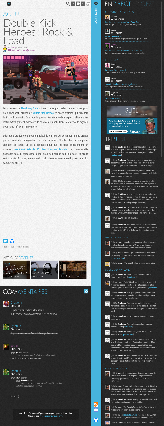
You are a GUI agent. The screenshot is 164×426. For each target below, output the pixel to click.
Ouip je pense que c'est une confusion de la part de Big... (125, 53)
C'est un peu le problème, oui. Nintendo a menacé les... (125, 86)
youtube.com (117, 155)
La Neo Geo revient (113, 36)
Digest (145, 4)
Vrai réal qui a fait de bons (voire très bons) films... (124, 24)
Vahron (114, 78)
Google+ (32, 50)
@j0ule (23, 50)
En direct (118, 4)
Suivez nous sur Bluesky (96, 420)
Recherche (68, 4)
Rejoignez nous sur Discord (96, 409)
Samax (113, 30)
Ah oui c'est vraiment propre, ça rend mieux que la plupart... (127, 38)
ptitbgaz (114, 16)
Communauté (96, 198)
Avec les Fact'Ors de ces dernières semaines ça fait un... (125, 101)
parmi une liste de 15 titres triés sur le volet (40, 149)
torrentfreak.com (118, 260)
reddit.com (132, 279)
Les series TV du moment (115, 70)
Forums (113, 59)
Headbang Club (29, 108)
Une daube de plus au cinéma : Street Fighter (123, 50)
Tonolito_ (114, 64)
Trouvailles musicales (114, 98)
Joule (13, 47)
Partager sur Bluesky (12, 241)
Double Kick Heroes (43, 113)
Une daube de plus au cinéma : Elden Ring (122, 22)
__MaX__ (114, 44)
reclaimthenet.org (130, 417)
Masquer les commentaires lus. (86, 291)
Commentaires (119, 12)
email (13, 50)
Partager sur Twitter (5, 241)
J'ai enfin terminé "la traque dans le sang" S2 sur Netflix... (126, 72)
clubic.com (128, 329)
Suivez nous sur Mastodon (96, 415)
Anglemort (115, 92)
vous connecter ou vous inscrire (51, 415)
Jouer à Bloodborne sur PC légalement (121, 84)
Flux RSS (96, 404)
